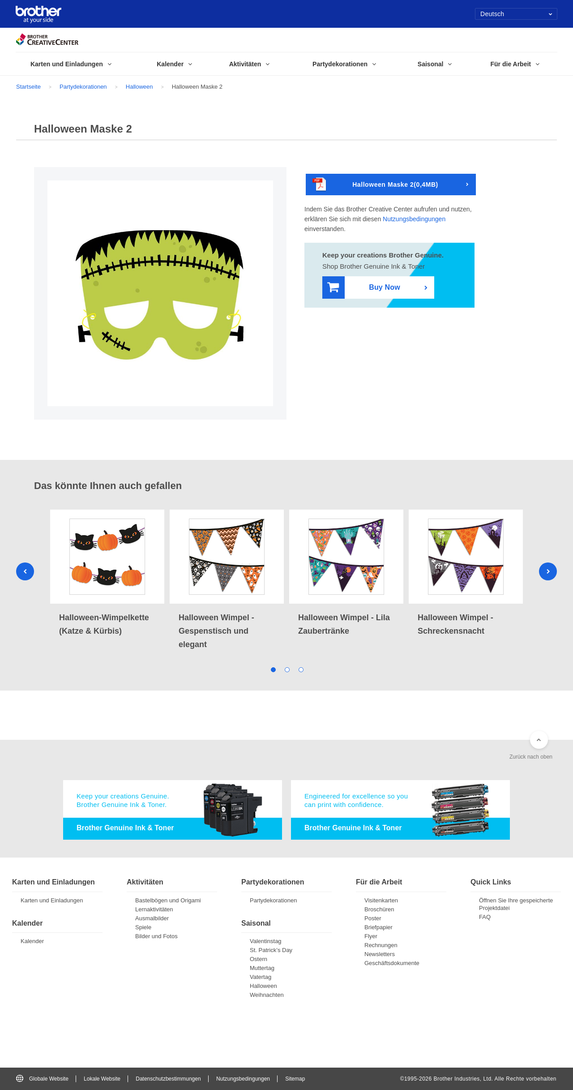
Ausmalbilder (152, 918)
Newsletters (379, 954)
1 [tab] (272, 668)
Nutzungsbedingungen (414, 219)
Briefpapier (378, 927)
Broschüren (379, 909)
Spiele (143, 927)
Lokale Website (102, 1079)
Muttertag (262, 968)
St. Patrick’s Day (271, 950)
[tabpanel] (107, 574)
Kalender (32, 941)
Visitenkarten (381, 900)
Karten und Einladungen (52, 900)
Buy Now (363, 288)
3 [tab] (300, 668)
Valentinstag (266, 941)
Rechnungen (381, 945)
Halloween (139, 86)
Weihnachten (267, 994)
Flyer (370, 936)
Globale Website (42, 1079)
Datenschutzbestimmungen (168, 1079)
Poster (372, 918)
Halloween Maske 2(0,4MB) (375, 185)
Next (548, 571)
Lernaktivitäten (154, 909)
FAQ (485, 917)
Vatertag (260, 977)
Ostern (258, 959)
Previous (25, 571)
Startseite (28, 86)
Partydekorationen (83, 86)
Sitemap (295, 1079)
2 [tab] (286, 668)
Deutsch (516, 13)
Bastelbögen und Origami (168, 900)
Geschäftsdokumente (391, 963)
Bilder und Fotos (156, 936)
